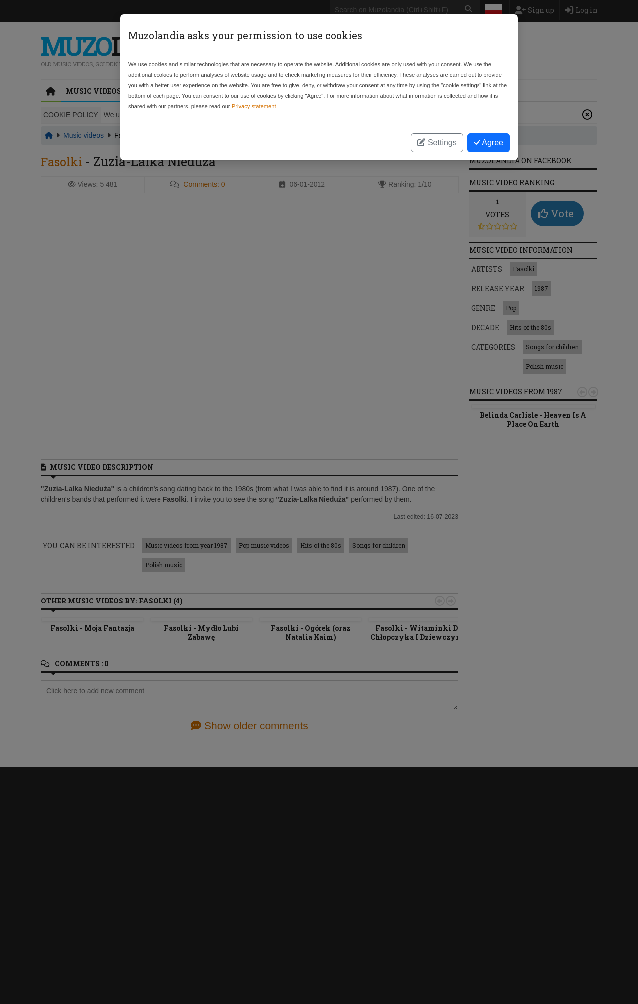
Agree (488, 142)
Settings (436, 142)
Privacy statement (254, 106)
